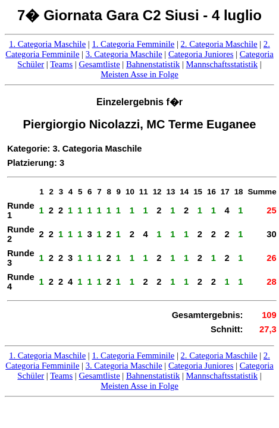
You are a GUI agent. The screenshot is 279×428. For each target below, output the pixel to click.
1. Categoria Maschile (47, 44)
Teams (61, 64)
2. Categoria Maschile (219, 44)
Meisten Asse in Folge (139, 74)
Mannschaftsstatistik (222, 64)
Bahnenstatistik (153, 64)
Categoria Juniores (201, 54)
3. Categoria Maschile (124, 54)
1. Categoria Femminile (133, 44)
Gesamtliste (99, 64)
